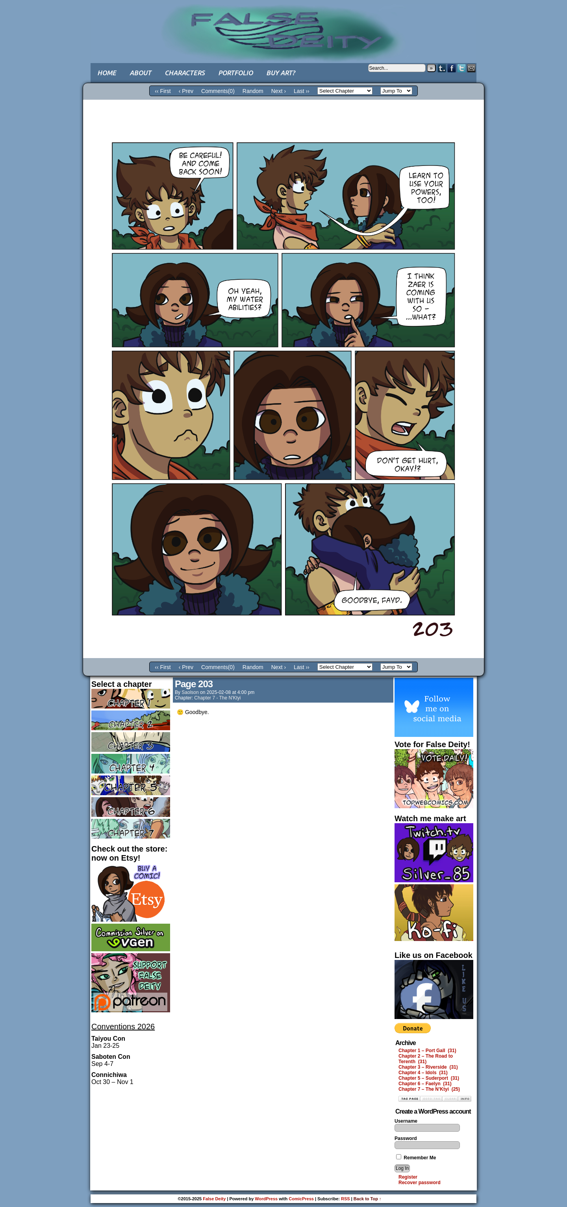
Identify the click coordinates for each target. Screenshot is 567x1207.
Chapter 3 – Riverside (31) (428, 1067)
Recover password (419, 1182)
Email (471, 68)
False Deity (283, 25)
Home (106, 72)
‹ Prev (186, 91)
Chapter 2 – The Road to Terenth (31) (425, 1058)
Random (253, 91)
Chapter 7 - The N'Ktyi (217, 698)
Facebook (452, 68)
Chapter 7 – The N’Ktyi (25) (429, 1089)
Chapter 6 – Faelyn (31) (425, 1083)
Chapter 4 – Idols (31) (423, 1072)
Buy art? (280, 72)
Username (406, 1121)
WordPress (266, 1198)
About (140, 72)
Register (407, 1177)
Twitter (462, 68)
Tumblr (442, 68)
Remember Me (416, 1158)
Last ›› (301, 91)
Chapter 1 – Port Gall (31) (427, 1050)
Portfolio (235, 72)
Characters (185, 72)
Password (406, 1138)
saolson (190, 692)
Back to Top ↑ (368, 1198)
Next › (278, 91)
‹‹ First (162, 91)
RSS (345, 1198)
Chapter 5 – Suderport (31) (428, 1078)
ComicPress (301, 1198)
